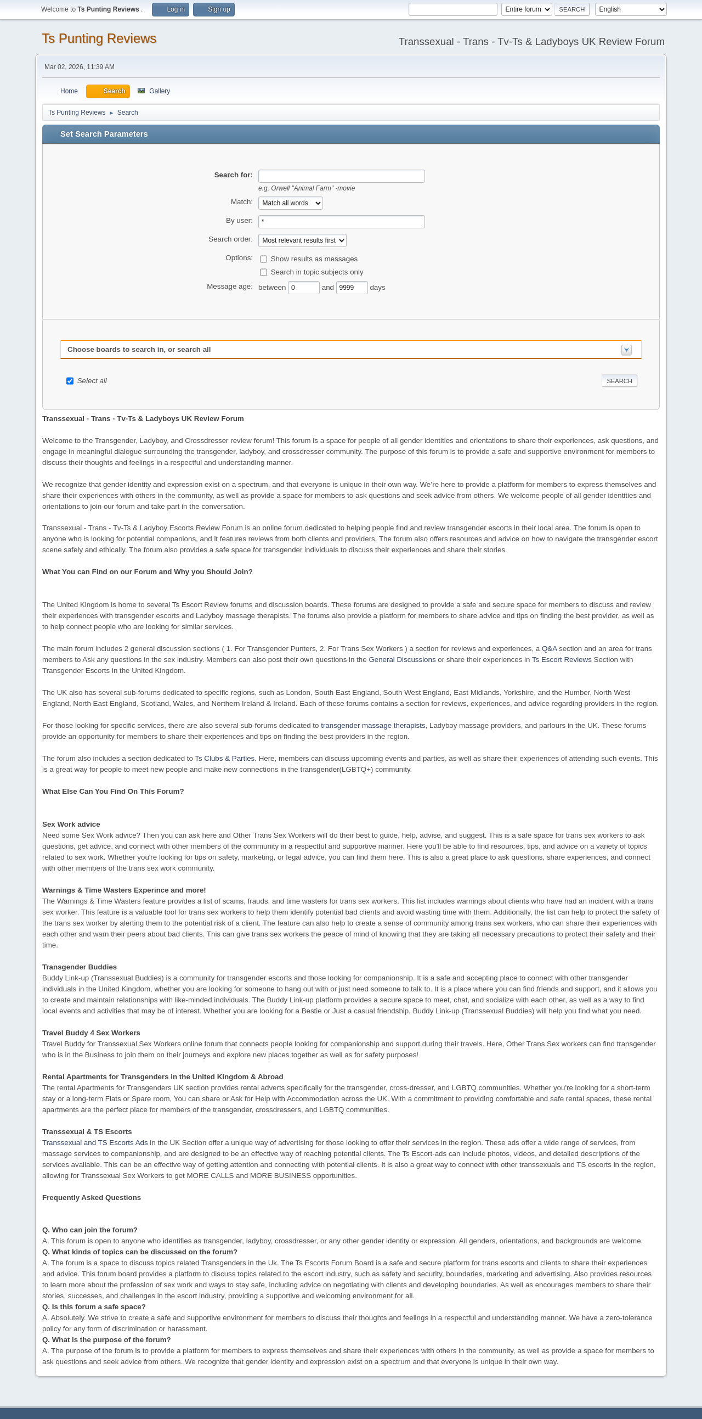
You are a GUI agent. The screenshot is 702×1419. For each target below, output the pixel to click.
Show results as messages (314, 258)
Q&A (549, 648)
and (329, 287)
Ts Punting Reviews (99, 38)
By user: (239, 220)
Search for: (233, 175)
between (273, 287)
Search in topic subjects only (317, 271)
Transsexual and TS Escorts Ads (95, 1142)
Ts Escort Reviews (562, 659)
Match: (242, 202)
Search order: (230, 239)
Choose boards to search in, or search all (139, 349)
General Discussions (402, 659)
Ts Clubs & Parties (224, 758)
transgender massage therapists (373, 725)
